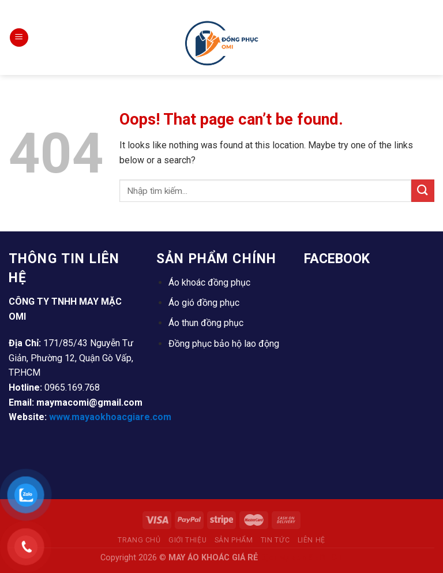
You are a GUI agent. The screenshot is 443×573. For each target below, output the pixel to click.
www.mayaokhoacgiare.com (110, 416)
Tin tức (275, 540)
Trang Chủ (139, 540)
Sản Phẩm (234, 540)
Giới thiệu (187, 540)
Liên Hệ (311, 540)
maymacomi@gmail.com (89, 402)
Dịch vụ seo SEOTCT (301, 558)
